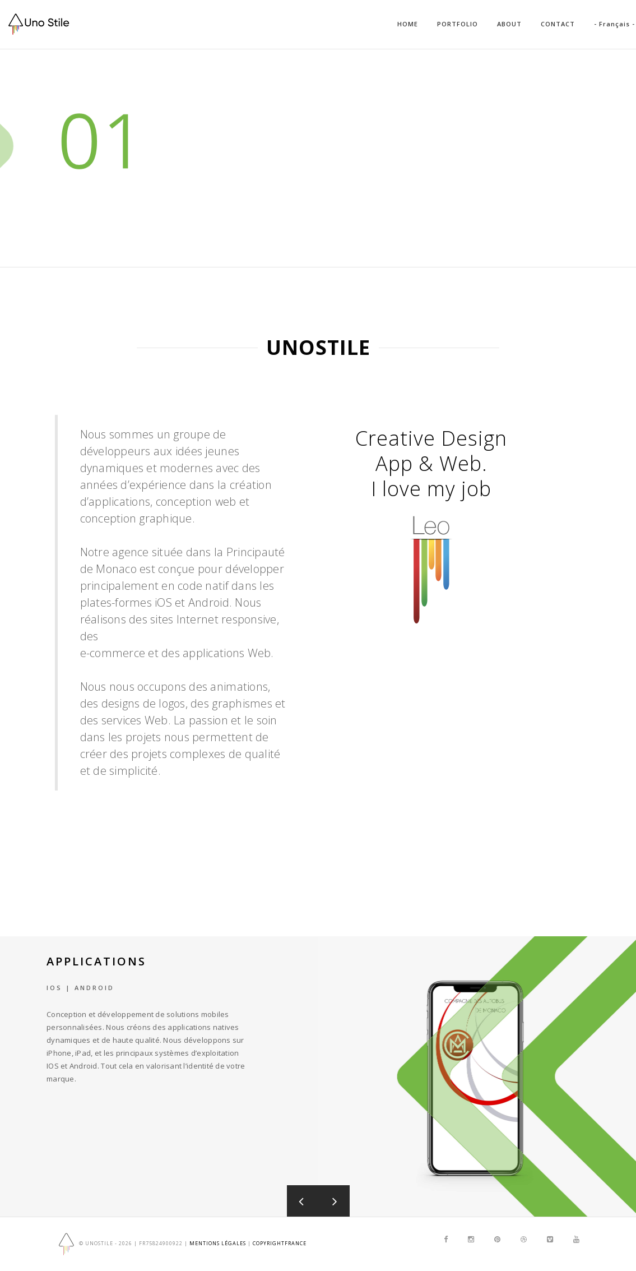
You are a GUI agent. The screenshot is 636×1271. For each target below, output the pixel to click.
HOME (407, 24)
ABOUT (509, 24)
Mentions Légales (217, 1243)
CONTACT (558, 24)
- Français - (614, 24)
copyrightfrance (280, 1243)
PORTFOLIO (457, 24)
